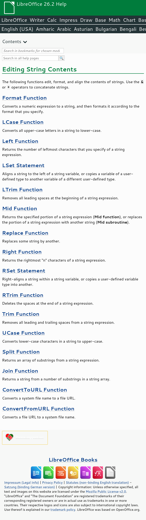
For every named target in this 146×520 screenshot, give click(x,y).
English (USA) (17, 28)
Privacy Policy (52, 482)
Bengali (127, 28)
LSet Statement (23, 165)
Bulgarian (106, 28)
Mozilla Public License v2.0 (106, 491)
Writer (36, 19)
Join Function (20, 370)
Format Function (24, 97)
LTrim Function (22, 189)
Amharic (45, 28)
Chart (129, 19)
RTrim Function (22, 294)
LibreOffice (14, 19)
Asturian (83, 28)
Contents (11, 41)
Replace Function (25, 232)
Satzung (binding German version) (29, 487)
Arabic (64, 28)
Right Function (22, 251)
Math (114, 19)
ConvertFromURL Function (38, 408)
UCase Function (23, 332)
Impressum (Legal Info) (21, 482)
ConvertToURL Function (34, 389)
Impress (68, 19)
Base (100, 19)
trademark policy (62, 509)
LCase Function (23, 121)
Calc (52, 19)
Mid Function (19, 208)
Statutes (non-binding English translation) (97, 482)
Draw (86, 19)
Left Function (20, 141)
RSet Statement (23, 270)
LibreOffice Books (73, 459)
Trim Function (20, 313)
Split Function (21, 351)
